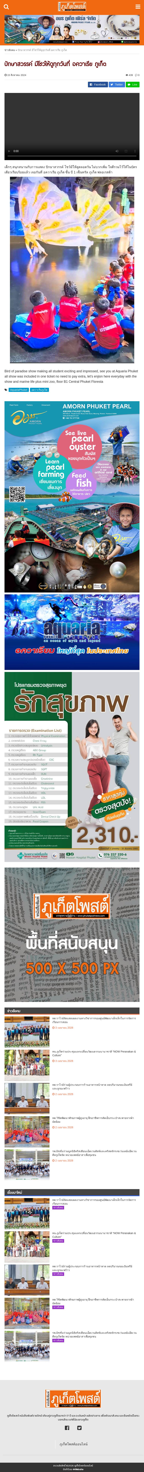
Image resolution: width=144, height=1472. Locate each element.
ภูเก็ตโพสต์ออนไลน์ (74, 1444)
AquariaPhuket (18, 389)
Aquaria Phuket (127, 371)
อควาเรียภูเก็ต (39, 389)
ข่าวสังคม (9, 50)
